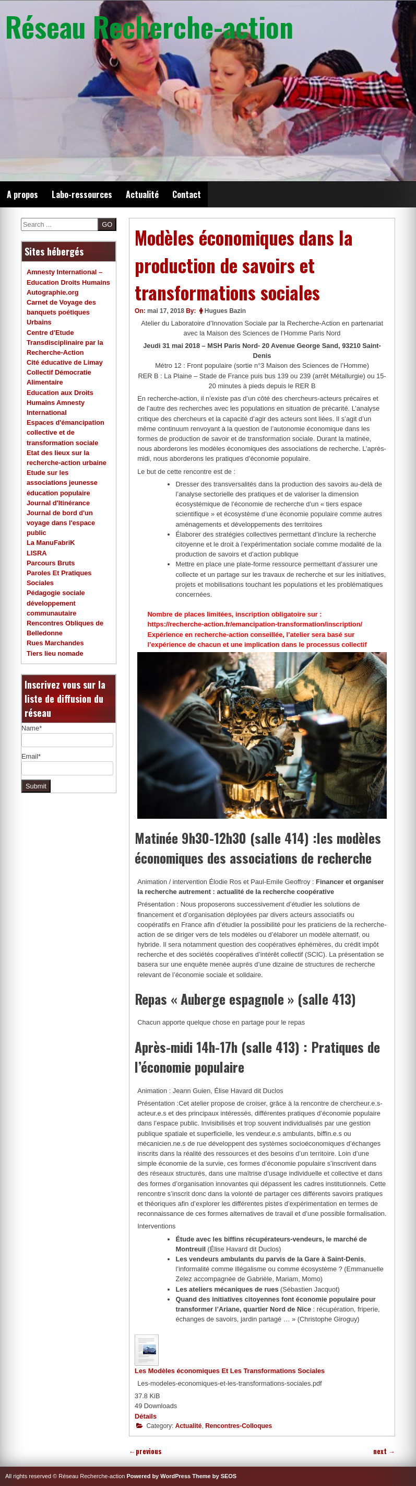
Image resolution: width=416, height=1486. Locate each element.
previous (145, 1451)
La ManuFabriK (51, 543)
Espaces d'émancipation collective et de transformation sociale (65, 432)
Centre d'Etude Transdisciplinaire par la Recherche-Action (65, 342)
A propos (22, 194)
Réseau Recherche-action (149, 26)
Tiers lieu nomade (55, 653)
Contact (186, 194)
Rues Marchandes (55, 643)
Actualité (142, 194)
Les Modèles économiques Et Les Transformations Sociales (230, 1371)
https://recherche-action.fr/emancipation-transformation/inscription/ (254, 624)
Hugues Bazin (225, 311)
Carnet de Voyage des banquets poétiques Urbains (61, 312)
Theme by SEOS (214, 1476)
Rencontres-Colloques (238, 1426)
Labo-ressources (82, 194)
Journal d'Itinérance (58, 503)
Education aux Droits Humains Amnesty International (60, 402)
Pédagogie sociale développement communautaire (56, 603)
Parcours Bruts (51, 563)
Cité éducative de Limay (65, 362)
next (384, 1451)
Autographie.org (53, 292)
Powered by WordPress (159, 1476)
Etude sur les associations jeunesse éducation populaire (62, 482)
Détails (146, 1416)
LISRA (36, 553)
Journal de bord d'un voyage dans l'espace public (61, 523)
